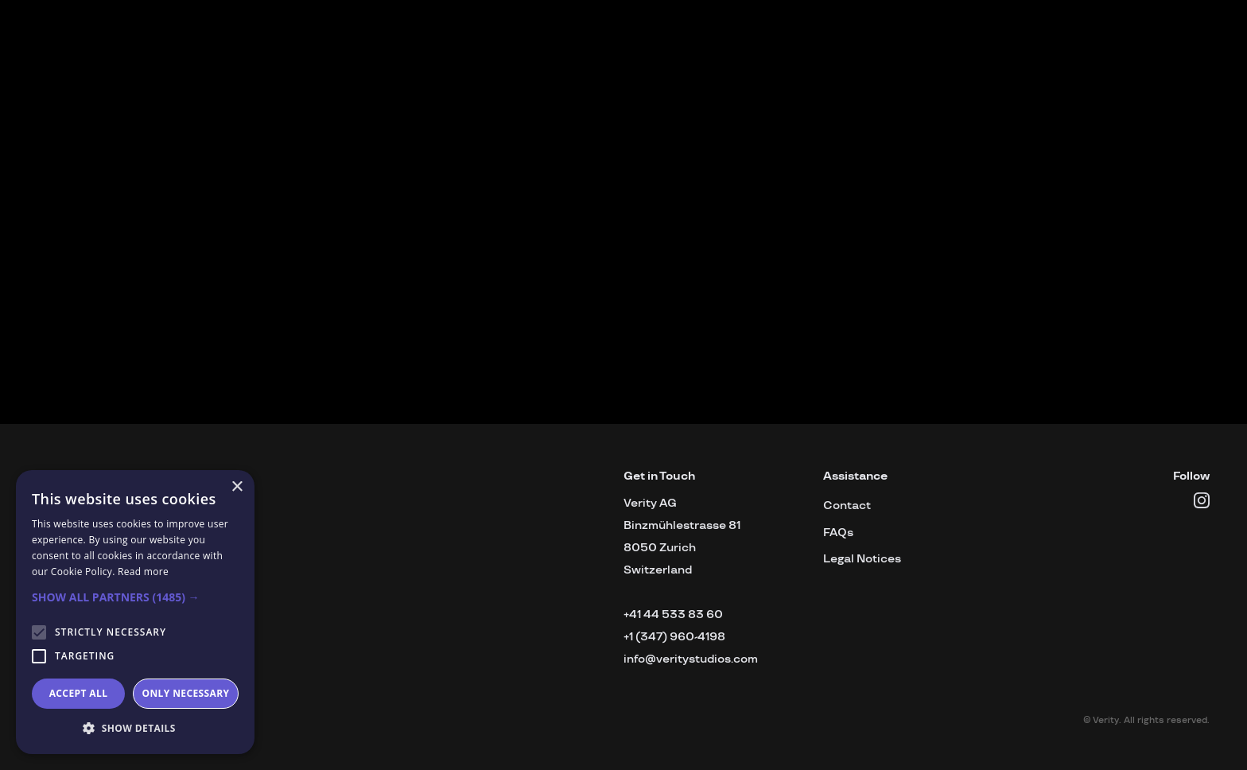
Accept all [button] (78, 693)
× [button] (237, 487)
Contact (847, 505)
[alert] (135, 612)
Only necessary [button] (185, 693)
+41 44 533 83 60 (673, 614)
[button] (135, 597)
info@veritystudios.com (691, 659)
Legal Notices (862, 559)
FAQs (838, 532)
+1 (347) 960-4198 (674, 637)
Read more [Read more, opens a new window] (143, 571)
